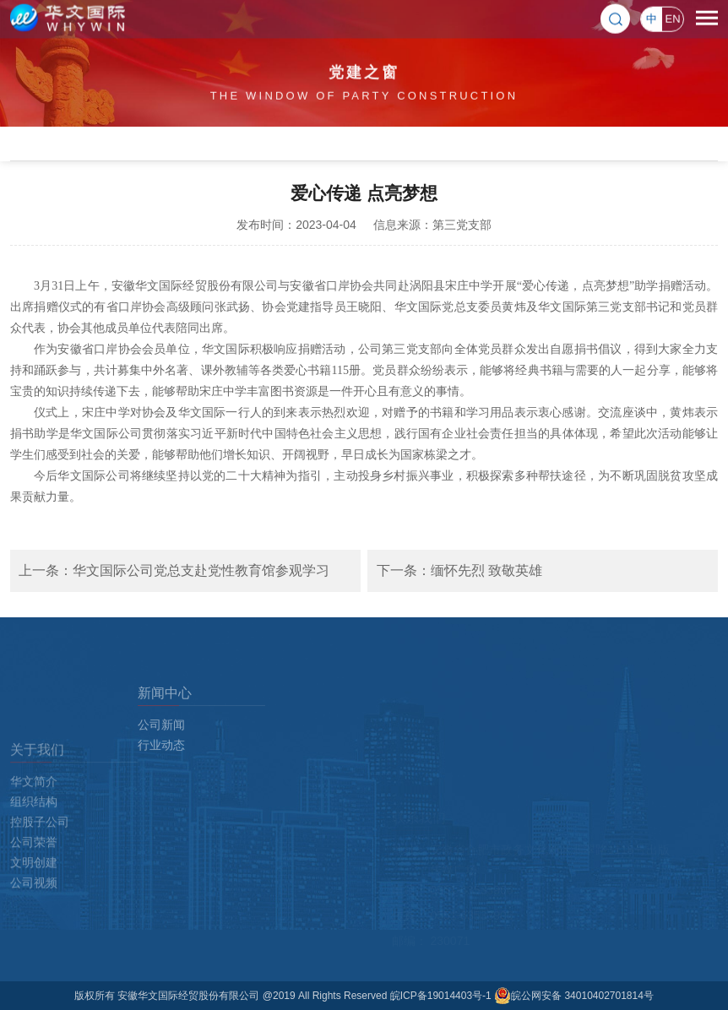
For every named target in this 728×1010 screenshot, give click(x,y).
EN (672, 17)
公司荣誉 (33, 901)
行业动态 (161, 778)
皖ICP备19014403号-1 (442, 996)
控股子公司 (39, 881)
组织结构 (33, 860)
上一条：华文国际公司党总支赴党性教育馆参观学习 (174, 570)
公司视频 (33, 941)
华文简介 (33, 840)
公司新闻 (161, 758)
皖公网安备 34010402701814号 (574, 995)
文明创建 (33, 921)
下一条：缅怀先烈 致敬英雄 (459, 570)
